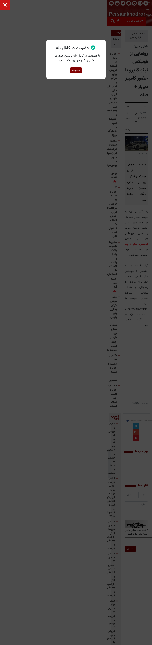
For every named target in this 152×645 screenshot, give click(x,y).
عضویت (76, 70)
